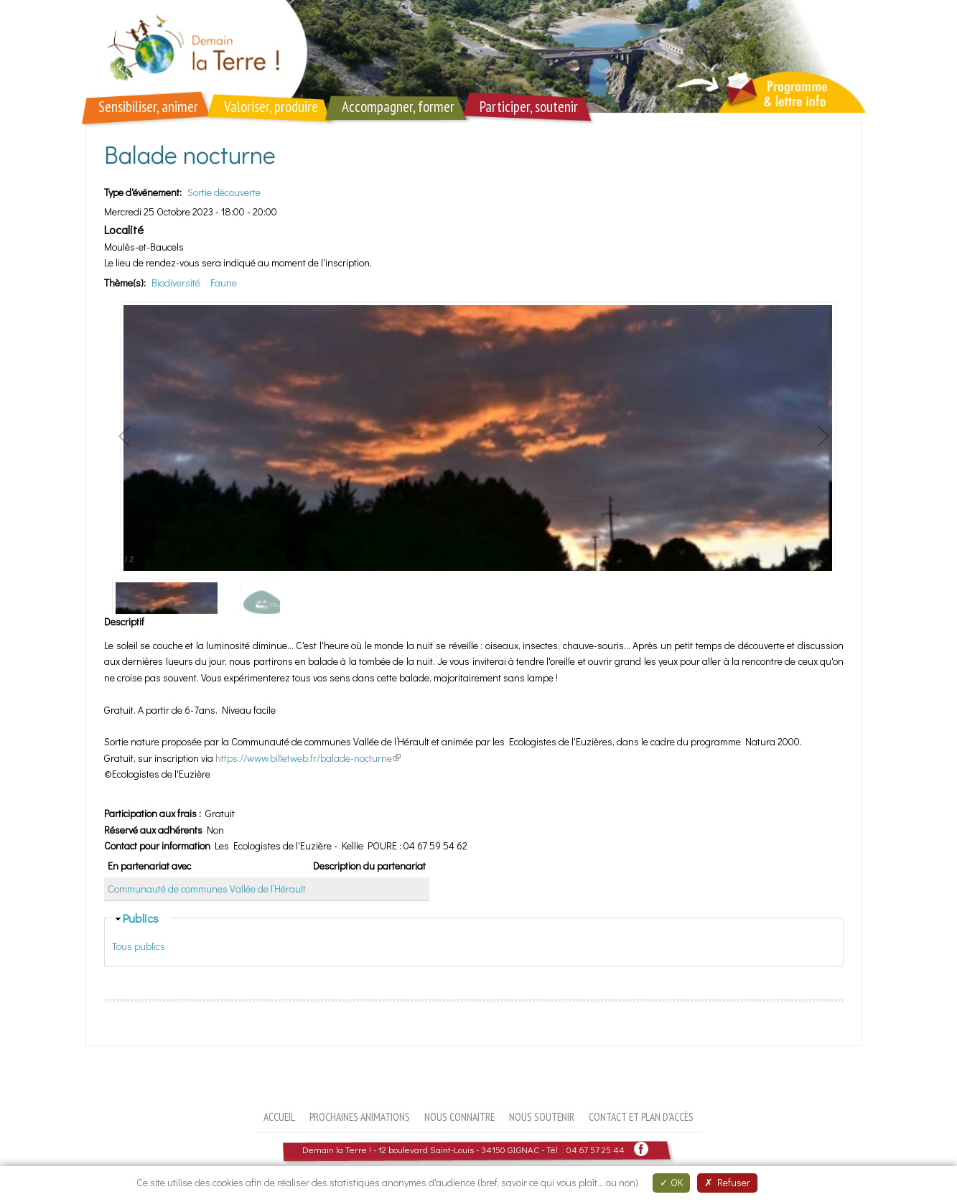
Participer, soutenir (529, 106)
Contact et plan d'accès (641, 1116)
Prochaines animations (359, 1116)
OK (671, 1182)
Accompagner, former (398, 106)
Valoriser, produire (271, 106)
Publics (141, 918)
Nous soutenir (541, 1116)
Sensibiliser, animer (148, 106)
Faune (223, 282)
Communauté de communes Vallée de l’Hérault (207, 888)
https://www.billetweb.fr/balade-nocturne (308, 758)
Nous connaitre (459, 1116)
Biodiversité (175, 282)
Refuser (727, 1182)
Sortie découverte (224, 192)
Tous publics (138, 946)
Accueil (279, 1116)
